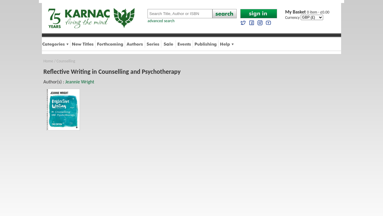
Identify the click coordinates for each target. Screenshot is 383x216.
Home (48, 61)
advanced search (161, 20)
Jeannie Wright (79, 82)
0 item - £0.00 (307, 12)
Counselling (66, 61)
